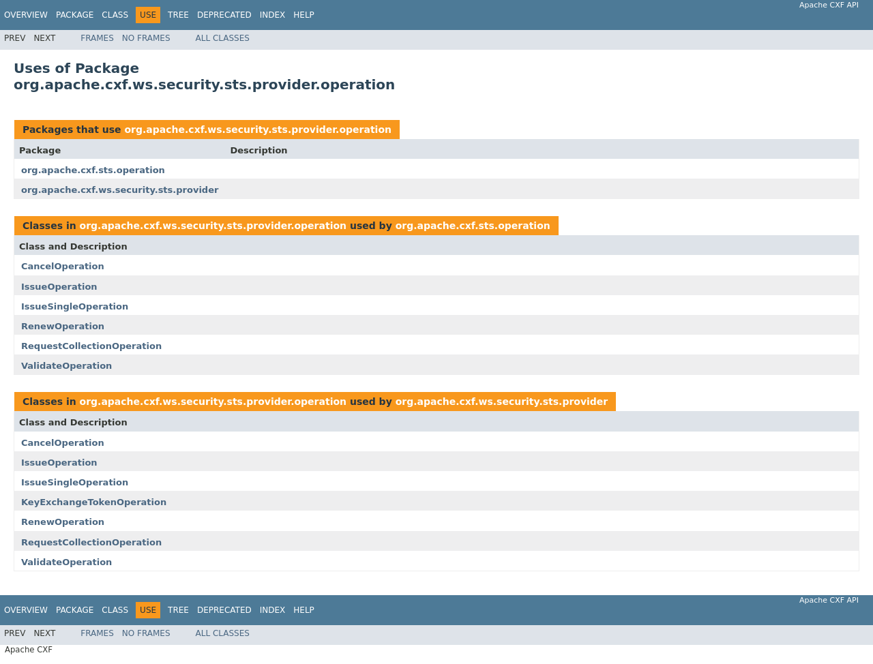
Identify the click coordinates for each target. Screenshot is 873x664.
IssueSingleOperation (74, 306)
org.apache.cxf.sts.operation (93, 170)
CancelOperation (62, 266)
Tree (178, 15)
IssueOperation (59, 287)
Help (303, 15)
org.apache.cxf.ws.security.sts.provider (119, 190)
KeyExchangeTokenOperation (93, 502)
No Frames (146, 38)
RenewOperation (62, 326)
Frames (97, 38)
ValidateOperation (66, 366)
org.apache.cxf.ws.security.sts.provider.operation (257, 129)
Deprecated (224, 15)
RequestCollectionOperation (91, 346)
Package (74, 15)
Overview (26, 15)
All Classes (223, 38)
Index (273, 15)
